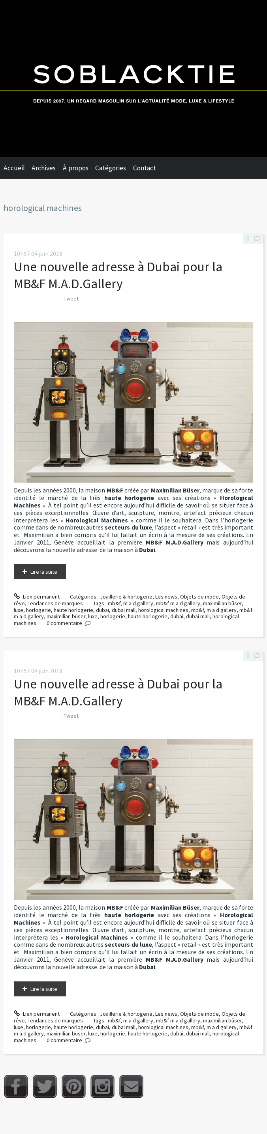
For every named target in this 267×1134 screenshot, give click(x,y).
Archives (44, 168)
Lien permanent (37, 596)
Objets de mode (199, 596)
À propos (75, 168)
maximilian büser (222, 603)
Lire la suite (43, 571)
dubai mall (123, 610)
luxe (18, 610)
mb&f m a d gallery (178, 603)
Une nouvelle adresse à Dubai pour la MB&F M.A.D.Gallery (118, 275)
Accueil (14, 168)
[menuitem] (18, 168)
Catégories (110, 168)
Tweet (71, 298)
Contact (144, 168)
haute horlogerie (73, 610)
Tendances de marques (55, 603)
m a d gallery (138, 603)
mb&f (114, 603)
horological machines (163, 610)
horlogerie (38, 610)
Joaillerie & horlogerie (126, 596)
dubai (102, 610)
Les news (166, 596)
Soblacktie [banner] (133, 78)
